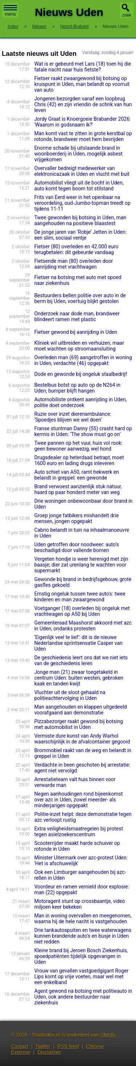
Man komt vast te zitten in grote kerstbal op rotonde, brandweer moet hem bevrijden (83, 136)
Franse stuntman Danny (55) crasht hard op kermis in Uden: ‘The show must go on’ (83, 431)
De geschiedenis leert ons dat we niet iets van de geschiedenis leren (81, 660)
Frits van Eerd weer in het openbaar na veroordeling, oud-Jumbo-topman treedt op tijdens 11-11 (82, 203)
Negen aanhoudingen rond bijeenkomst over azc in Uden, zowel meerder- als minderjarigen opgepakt (78, 799)
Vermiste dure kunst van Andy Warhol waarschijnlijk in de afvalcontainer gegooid (82, 738)
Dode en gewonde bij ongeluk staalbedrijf (80, 374)
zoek (126, 15)
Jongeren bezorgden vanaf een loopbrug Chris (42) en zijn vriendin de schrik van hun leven (83, 104)
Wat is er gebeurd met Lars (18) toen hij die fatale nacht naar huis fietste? (82, 66)
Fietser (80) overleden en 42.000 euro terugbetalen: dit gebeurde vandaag (76, 249)
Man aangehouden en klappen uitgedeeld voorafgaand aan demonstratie (80, 709)
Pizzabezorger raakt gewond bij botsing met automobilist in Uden (78, 724)
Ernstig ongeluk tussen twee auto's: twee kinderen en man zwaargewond (79, 596)
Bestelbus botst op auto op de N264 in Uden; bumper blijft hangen (77, 388)
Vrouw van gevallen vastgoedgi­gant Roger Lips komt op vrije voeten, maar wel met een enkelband (81, 976)
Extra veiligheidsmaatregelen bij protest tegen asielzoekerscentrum (78, 831)
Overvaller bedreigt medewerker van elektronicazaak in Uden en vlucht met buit (81, 171)
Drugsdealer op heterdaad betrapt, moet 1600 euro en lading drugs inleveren (79, 460)
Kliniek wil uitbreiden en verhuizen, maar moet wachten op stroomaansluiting (79, 346)
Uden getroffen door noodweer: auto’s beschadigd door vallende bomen (76, 547)
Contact (19, 1046)
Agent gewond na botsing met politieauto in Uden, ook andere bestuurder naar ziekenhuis (83, 996)
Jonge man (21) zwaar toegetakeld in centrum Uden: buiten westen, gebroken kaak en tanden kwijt (78, 678)
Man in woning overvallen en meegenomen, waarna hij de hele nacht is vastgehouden (82, 918)
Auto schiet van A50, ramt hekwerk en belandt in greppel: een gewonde (76, 475)
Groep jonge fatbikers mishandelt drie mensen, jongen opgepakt (76, 518)
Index (13, 26)
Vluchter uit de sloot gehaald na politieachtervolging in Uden (69, 695)
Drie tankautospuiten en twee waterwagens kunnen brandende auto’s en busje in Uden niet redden (82, 936)
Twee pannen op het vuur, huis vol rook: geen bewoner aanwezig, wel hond (78, 446)
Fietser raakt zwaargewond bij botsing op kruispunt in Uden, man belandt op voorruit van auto (81, 84)
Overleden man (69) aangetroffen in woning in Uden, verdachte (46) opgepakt (83, 360)
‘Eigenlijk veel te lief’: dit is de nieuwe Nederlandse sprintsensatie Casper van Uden (78, 643)
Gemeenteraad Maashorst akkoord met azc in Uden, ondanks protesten (83, 625)
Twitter (42, 1046)
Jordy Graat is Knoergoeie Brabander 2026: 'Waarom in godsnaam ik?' (82, 122)
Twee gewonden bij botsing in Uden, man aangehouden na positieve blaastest (80, 220)
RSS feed (68, 1046)
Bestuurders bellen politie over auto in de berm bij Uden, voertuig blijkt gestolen (79, 298)
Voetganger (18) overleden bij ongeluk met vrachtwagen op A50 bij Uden (81, 611)
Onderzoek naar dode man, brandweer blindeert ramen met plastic (77, 316)
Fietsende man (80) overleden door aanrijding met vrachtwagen (73, 264)
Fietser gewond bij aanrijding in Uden (75, 332)
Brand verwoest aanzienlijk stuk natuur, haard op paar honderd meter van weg (77, 489)
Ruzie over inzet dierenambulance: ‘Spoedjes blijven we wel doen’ (72, 417)
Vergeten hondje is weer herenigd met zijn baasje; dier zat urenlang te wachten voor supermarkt (81, 564)
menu (10, 11)
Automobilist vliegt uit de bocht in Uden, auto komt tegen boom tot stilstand (78, 185)
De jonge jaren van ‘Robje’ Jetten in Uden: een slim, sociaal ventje (80, 235)
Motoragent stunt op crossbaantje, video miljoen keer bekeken (79, 904)
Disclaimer (49, 1052)
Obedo (107, 1035)
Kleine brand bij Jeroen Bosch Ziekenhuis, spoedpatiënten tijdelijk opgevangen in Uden (81, 956)
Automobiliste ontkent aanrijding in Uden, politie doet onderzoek (80, 402)
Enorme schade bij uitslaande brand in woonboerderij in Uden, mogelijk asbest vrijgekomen (78, 153)
